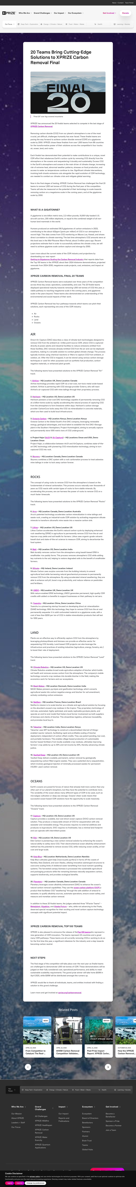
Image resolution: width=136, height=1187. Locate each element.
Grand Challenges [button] (43, 13)
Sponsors (86, 1127)
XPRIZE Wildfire (42, 1121)
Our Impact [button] (60, 13)
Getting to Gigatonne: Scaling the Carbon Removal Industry (57, 259)
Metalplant (35, 906)
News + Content (117, 3)
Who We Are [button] (25, 13)
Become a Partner (114, 1125)
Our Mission (16, 1114)
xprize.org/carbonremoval (69, 993)
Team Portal (129, 3)
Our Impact (63, 1114)
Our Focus (15, 1127)
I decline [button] (19, 1183)
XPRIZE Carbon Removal (41, 126)
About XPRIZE (17, 1118)
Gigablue (45, 906)
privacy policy (35, 1176)
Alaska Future (60, 906)
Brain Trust (87, 1140)
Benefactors (87, 1122)
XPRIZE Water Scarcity (41, 1138)
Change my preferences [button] (35, 1183)
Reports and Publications (64, 1119)
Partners (86, 1131)
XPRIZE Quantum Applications (42, 1146)
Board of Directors (90, 1118)
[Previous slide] (28, 1067)
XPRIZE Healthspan (43, 1125)
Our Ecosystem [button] (76, 13)
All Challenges (41, 1116)
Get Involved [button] (110, 13)
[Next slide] (108, 1067)
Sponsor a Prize (112, 1121)
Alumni (85, 1136)
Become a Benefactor (110, 1115)
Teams (85, 1145)
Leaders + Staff (18, 1122)
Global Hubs (87, 1149)
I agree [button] (9, 1183)
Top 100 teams (84, 932)
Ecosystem (87, 1114)
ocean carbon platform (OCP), (87, 887)
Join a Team (111, 1130)
